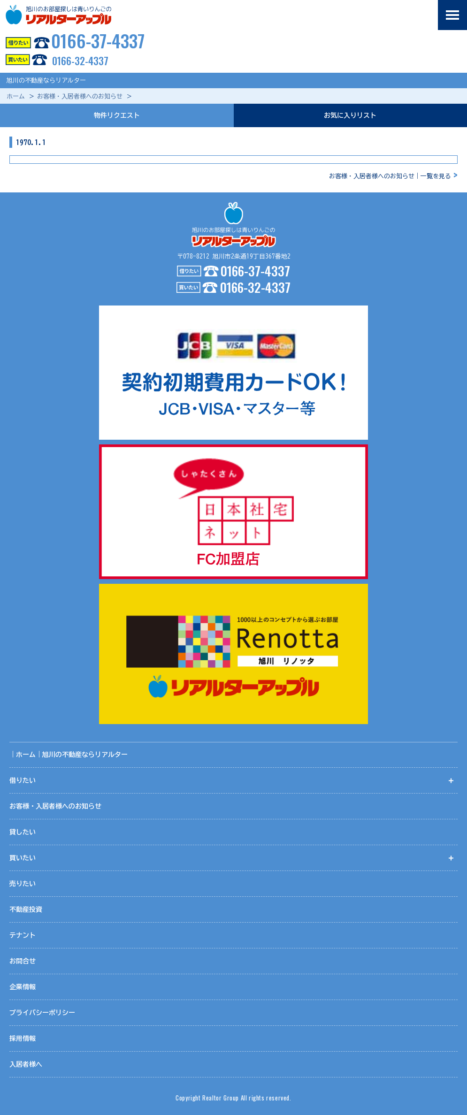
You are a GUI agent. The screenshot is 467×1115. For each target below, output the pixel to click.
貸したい (22, 832)
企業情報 (22, 987)
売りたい (22, 883)
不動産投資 (25, 909)
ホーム (16, 96)
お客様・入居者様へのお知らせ (79, 96)
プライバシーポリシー (42, 1012)
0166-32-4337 (54, 60)
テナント (22, 935)
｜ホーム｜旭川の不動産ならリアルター (68, 754)
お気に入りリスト (350, 115)
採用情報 (22, 1038)
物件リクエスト (117, 115)
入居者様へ (25, 1064)
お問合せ (22, 961)
